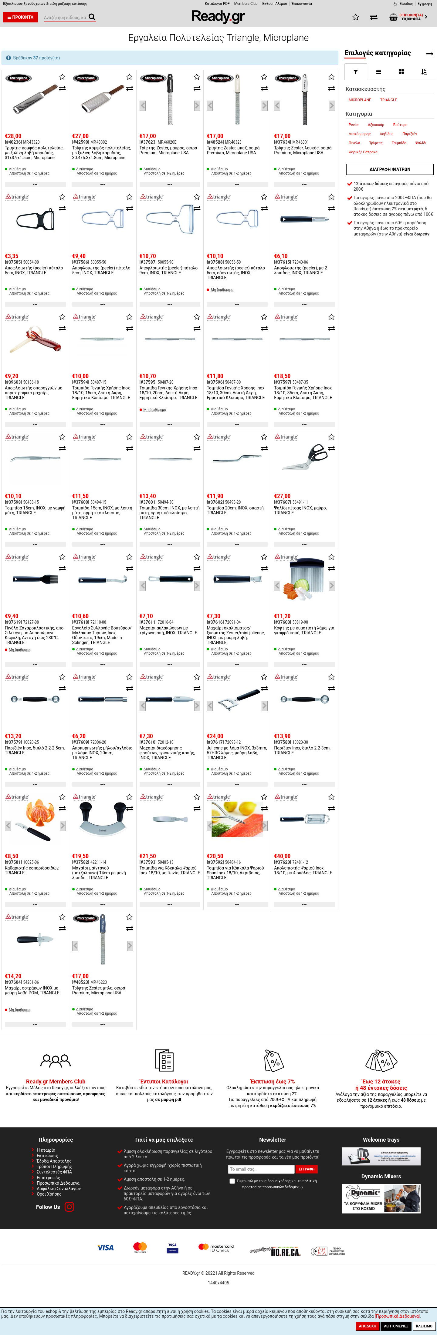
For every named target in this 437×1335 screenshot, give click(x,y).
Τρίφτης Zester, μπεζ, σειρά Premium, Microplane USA (233, 150)
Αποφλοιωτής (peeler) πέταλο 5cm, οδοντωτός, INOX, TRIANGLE (236, 272)
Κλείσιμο (424, 1326)
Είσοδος (406, 4)
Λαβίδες (386, 134)
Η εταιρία (46, 1150)
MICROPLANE (360, 100)
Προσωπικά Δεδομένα (58, 1183)
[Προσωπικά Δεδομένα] (397, 1316)
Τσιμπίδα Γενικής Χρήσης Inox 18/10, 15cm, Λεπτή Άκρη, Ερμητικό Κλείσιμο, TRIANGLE (101, 392)
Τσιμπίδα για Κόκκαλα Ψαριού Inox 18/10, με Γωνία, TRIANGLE (170, 870)
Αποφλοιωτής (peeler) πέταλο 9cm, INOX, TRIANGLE (169, 270)
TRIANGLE (388, 100)
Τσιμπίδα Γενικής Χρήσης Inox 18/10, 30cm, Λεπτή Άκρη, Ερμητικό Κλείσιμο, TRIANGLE (236, 392)
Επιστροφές (48, 1177)
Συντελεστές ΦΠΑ (54, 1172)
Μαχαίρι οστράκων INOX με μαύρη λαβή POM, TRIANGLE (32, 990)
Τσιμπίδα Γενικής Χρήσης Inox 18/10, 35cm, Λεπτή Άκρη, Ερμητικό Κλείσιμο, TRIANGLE (303, 392)
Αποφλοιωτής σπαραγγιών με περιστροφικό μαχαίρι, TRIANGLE (33, 392)
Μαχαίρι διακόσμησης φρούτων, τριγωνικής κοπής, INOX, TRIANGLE (167, 753)
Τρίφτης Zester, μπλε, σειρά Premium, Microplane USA (98, 990)
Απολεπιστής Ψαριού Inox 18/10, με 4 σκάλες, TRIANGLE (303, 870)
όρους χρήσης (278, 1181)
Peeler (354, 125)
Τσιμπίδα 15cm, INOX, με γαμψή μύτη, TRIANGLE (35, 510)
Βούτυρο (400, 125)
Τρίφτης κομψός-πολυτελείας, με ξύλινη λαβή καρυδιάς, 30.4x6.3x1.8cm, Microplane (101, 152)
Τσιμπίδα (399, 143)
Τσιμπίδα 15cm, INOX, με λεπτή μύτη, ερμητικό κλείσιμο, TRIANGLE (102, 513)
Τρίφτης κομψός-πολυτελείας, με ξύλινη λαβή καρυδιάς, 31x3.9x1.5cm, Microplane (34, 152)
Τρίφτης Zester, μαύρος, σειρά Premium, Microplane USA (168, 150)
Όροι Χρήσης (49, 1194)
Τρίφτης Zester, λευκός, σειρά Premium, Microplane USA (302, 150)
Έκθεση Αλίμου (274, 4)
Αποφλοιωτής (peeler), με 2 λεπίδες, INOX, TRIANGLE (300, 270)
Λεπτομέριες (396, 1326)
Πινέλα (354, 143)
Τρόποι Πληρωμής (54, 1166)
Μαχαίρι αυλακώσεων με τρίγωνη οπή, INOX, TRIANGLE (168, 630)
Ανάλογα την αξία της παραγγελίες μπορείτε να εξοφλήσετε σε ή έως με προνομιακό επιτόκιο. (381, 1094)
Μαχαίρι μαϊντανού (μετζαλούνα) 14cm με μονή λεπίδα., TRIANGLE (99, 873)
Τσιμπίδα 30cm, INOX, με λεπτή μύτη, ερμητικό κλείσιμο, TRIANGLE (170, 513)
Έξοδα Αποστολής (54, 1161)
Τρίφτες (376, 143)
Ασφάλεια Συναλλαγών (59, 1188)
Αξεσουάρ (376, 125)
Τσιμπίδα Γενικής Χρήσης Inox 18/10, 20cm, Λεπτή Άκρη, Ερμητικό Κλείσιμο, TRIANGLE (169, 392)
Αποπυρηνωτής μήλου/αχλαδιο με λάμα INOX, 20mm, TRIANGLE (102, 753)
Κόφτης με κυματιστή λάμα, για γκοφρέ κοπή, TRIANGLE (304, 630)
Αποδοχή (367, 1326)
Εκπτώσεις (47, 1155)
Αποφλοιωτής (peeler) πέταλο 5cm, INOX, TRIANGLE (34, 270)
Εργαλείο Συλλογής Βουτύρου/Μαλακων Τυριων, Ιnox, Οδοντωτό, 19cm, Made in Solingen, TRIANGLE (102, 635)
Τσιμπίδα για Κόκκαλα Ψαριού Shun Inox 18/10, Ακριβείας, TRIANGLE (235, 873)
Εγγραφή (425, 4)
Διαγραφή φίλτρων (390, 169)
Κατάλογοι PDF (217, 4)
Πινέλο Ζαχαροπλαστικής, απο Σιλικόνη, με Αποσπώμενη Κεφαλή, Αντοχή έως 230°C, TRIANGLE (34, 635)
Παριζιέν (409, 134)
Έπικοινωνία (302, 4)
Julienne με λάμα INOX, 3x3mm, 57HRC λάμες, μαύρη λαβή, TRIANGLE (237, 753)
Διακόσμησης (360, 134)
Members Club (246, 4)
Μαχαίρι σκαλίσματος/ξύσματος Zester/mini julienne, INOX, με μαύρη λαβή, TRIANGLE (236, 635)
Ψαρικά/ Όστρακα (363, 152)
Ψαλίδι (420, 143)
